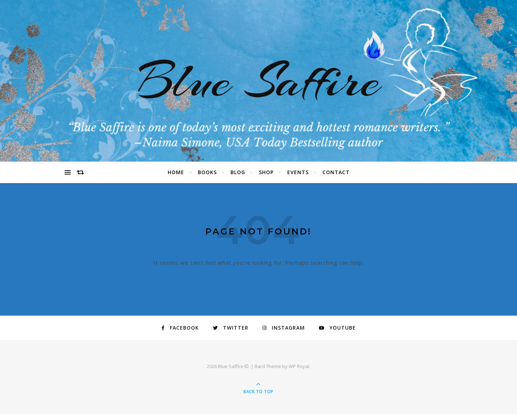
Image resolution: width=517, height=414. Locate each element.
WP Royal (299, 366)
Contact (336, 172)
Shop (266, 172)
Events (298, 172)
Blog (237, 172)
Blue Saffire (258, 81)
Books (207, 172)
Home (176, 172)
